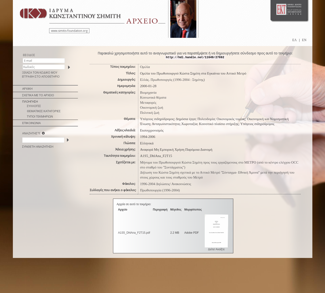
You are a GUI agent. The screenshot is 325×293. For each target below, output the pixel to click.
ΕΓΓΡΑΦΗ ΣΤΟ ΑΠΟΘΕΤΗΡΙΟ (41, 77)
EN (304, 40)
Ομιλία (145, 67)
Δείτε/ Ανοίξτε (216, 249)
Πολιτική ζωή (149, 112)
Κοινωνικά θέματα (153, 97)
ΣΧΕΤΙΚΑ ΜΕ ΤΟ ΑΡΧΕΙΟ (38, 95)
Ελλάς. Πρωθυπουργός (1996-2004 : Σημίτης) (172, 80)
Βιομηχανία (148, 92)
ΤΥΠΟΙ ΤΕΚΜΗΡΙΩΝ (40, 116)
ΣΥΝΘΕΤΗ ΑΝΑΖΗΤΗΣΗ (37, 146)
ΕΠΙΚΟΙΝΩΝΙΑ (31, 123)
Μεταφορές (148, 102)
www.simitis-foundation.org (69, 31)
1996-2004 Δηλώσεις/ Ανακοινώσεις (165, 184)
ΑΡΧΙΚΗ (27, 88)
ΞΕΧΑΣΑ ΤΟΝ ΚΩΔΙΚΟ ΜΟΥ (39, 73)
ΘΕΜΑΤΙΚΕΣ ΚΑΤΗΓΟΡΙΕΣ (44, 111)
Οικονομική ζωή (151, 107)
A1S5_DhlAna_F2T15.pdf (134, 232)
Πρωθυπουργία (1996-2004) (160, 190)
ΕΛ (294, 40)
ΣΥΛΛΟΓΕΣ (34, 106)
